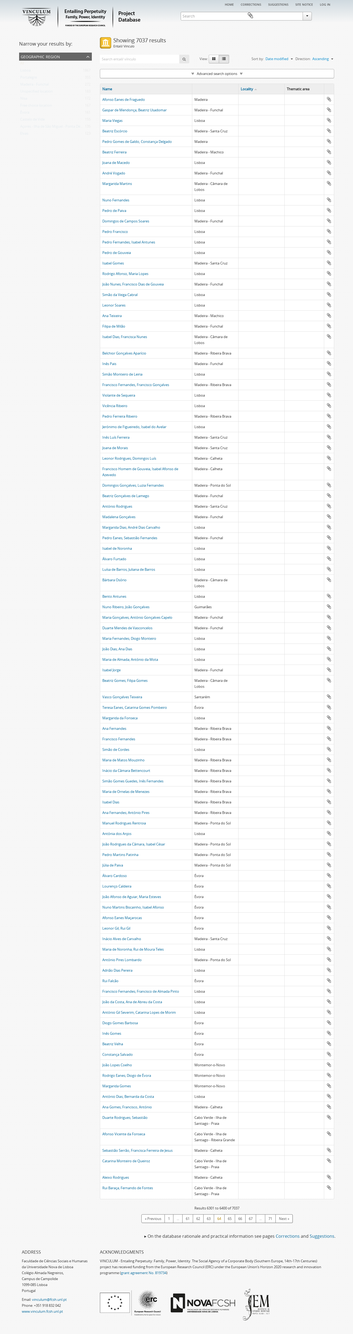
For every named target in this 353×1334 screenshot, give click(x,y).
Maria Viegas (112, 120)
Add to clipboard (329, 99)
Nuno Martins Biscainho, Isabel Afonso (133, 907)
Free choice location (36, 106)
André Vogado (113, 173)
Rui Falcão (110, 980)
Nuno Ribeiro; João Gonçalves (125, 606)
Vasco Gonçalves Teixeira (122, 696)
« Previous (153, 1218)
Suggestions (278, 4)
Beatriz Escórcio (114, 131)
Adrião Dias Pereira (117, 970)
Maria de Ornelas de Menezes (125, 791)
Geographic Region (40, 56)
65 (230, 1218)
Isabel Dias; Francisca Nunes (124, 336)
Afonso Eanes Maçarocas (122, 917)
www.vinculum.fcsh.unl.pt (42, 1311)
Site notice (304, 4)
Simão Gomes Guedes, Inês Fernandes (132, 781)
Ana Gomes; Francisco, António (127, 1107)
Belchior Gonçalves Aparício (124, 353)
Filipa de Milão (113, 326)
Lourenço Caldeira (116, 886)
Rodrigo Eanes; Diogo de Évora (126, 1075)
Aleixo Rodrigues (115, 1177)
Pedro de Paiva (114, 210)
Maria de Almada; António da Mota (130, 659)
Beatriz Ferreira (114, 152)
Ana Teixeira (112, 315)
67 (251, 1218)
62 (198, 1218)
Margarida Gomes (116, 1086)
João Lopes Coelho (117, 1065)
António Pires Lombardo (122, 959)
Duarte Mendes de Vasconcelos (127, 627)
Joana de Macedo (116, 162)
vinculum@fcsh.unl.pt (49, 1299)
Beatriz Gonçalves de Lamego (125, 495)
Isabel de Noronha (117, 548)
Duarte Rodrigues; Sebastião (125, 1117)
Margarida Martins (117, 183)
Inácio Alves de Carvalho (121, 938)
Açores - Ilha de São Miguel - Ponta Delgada (54, 127)
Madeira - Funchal (34, 85)
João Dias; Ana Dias (117, 649)
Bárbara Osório (114, 579)
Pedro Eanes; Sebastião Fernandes (129, 537)
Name (107, 89)
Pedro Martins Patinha (120, 854)
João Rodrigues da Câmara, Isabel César (133, 844)
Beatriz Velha (112, 1043)
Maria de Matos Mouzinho (123, 760)
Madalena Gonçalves (118, 516)
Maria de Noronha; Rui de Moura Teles (133, 949)
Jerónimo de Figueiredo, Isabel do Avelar (134, 426)
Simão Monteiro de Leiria (122, 374)
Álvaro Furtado (114, 558)
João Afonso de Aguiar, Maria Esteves (131, 896)
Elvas (24, 134)
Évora (24, 113)
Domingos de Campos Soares (125, 221)
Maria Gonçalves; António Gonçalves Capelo (137, 617)
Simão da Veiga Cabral (120, 294)
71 (270, 1218)
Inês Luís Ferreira (116, 437)
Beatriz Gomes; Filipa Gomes (125, 680)
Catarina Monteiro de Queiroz (126, 1160)
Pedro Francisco (115, 231)
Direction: (303, 58)
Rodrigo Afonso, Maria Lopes (125, 273)
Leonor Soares (113, 305)
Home (229, 4)
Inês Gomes (111, 1033)
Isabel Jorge (111, 670)
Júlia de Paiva (112, 865)
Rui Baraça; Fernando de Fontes (127, 1187)
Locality (247, 89)
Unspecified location (36, 92)
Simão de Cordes (115, 749)
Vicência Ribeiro (114, 405)
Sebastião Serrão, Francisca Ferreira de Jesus (137, 1150)
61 (188, 1218)
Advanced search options (217, 73)
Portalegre (28, 78)
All (22, 64)
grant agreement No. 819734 (143, 1272)
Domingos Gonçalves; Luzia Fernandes (133, 485)
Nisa (23, 99)
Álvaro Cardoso (114, 875)
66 (240, 1218)
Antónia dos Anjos (116, 833)
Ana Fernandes (114, 728)
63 (209, 1218)
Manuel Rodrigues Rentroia (124, 823)
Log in (325, 4)
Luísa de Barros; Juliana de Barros (128, 569)
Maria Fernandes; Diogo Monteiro (129, 638)
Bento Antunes (114, 596)
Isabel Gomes (113, 263)
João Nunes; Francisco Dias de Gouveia (133, 284)
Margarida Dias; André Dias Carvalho (131, 527)
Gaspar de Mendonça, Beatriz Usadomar (134, 110)
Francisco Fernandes (118, 739)
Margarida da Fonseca (120, 718)
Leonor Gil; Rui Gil (116, 928)
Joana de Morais (115, 447)
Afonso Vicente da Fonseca (123, 1134)
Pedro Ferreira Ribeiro (119, 416)
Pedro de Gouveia (116, 252)
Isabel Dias (110, 802)
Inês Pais (109, 363)
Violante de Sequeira (118, 395)
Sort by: (257, 58)
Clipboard (326, 15)
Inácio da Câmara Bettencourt (126, 770)
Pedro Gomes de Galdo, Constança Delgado (137, 141)
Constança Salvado (117, 1054)
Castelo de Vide (32, 120)
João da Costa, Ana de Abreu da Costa (132, 1001)
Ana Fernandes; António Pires (125, 812)
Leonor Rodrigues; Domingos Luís (129, 458)
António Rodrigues (117, 506)
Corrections (251, 4)
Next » (284, 1218)
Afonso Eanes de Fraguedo (123, 99)
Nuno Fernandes (115, 200)
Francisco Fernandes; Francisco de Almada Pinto (140, 991)
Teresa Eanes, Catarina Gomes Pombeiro (134, 707)
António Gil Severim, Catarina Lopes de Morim (139, 1012)
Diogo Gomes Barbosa (120, 1022)
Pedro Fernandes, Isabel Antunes (128, 242)
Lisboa (25, 71)
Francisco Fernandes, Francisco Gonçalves (135, 384)
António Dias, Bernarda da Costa (128, 1096)
